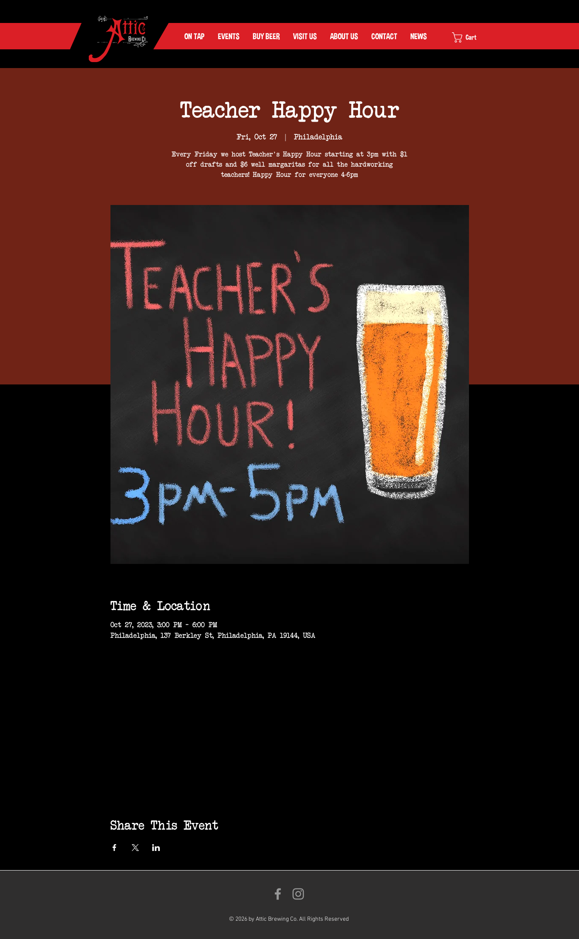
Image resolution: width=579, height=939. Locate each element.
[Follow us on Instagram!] (298, 894)
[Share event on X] (135, 847)
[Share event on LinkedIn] (156, 847)
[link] (471, 37)
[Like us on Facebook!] (277, 894)
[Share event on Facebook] (114, 847)
